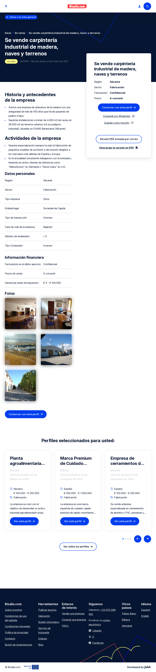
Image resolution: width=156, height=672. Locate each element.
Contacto (10, 638)
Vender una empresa (73, 613)
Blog (40, 644)
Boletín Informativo (48, 622)
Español (145, 609)
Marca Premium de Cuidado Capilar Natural (76, 461)
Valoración (44, 616)
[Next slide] (147, 539)
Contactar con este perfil (24, 414)
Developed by (139, 667)
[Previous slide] (137, 539)
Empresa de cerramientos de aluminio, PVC (126, 461)
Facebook (98, 642)
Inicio (8, 32)
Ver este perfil (22, 521)
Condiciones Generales (17, 626)
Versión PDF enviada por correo (119, 139)
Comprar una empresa (74, 619)
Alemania (127, 625)
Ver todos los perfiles (76, 546)
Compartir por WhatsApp (116, 116)
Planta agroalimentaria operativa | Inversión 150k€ (25, 461)
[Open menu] (6, 6)
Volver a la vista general (23, 17)
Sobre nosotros (13, 609)
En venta (20, 32)
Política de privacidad (16, 632)
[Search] (147, 6)
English (145, 616)
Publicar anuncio (47, 609)
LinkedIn (97, 630)
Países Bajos (129, 613)
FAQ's (65, 625)
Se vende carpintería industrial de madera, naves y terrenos (64, 32)
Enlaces (42, 638)
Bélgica (126, 619)
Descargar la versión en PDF (116, 147)
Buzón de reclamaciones (18, 644)
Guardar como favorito (116, 122)
